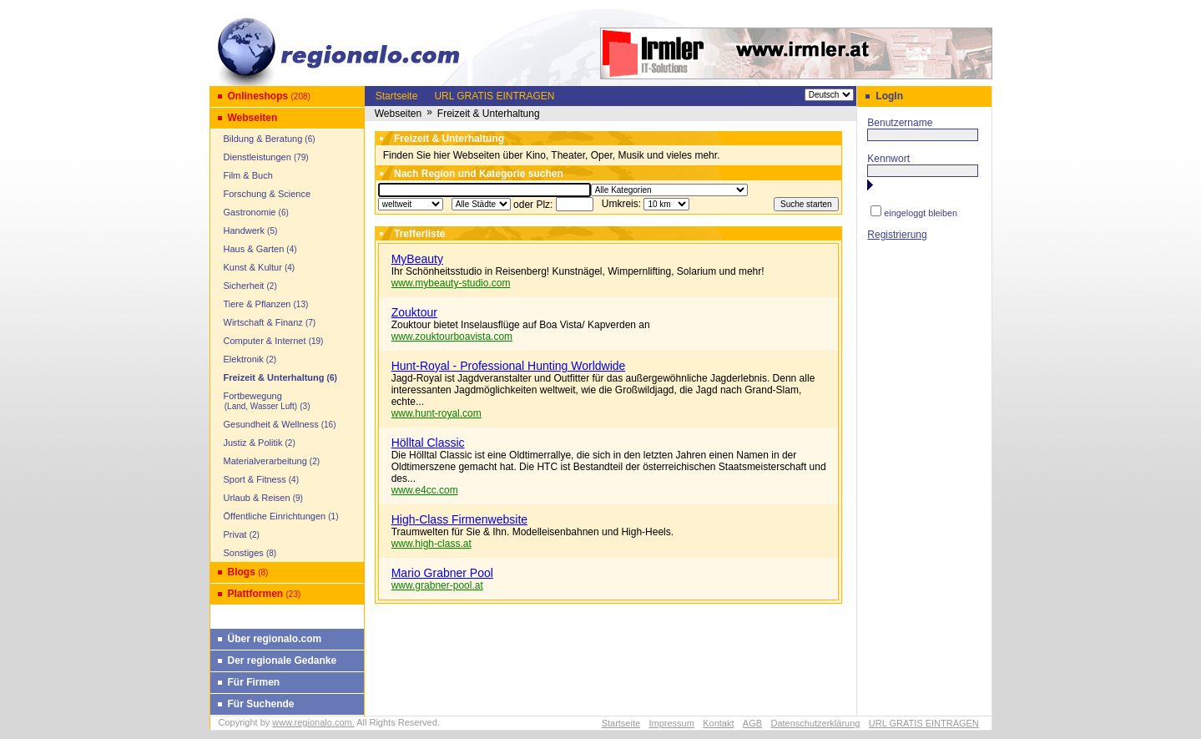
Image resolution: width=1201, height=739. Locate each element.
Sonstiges (244, 553)
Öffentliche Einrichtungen (275, 516)
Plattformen (256, 594)
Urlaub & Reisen (257, 498)
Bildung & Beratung (263, 139)
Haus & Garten (254, 249)
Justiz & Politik (253, 443)
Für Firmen (254, 682)
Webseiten (253, 118)
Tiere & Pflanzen (257, 304)
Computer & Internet (265, 341)
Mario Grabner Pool (442, 573)
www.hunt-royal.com (436, 413)
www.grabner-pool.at (437, 585)
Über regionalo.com (275, 639)
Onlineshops (258, 96)
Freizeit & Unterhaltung (274, 377)
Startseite (397, 96)
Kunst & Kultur (253, 267)
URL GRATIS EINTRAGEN (494, 96)
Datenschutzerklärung (815, 723)
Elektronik (244, 359)
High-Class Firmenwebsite (459, 519)
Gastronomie (250, 212)
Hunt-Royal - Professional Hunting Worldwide (508, 365)
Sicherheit (244, 286)
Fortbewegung (256, 401)
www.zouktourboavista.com (451, 336)
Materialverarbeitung (265, 461)
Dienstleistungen (257, 157)
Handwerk (244, 230)
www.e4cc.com (424, 490)
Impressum (671, 723)
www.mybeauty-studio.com (451, 283)
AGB (752, 723)
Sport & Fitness (255, 479)
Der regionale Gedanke (282, 660)
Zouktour (414, 312)
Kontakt (718, 723)
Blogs (241, 572)
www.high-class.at (431, 543)
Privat (235, 534)
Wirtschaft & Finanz (263, 322)
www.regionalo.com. (313, 722)
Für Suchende (261, 704)
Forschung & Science (267, 194)
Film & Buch (248, 175)
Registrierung (896, 234)
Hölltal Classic (428, 442)
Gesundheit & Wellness (271, 424)
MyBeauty (417, 259)
